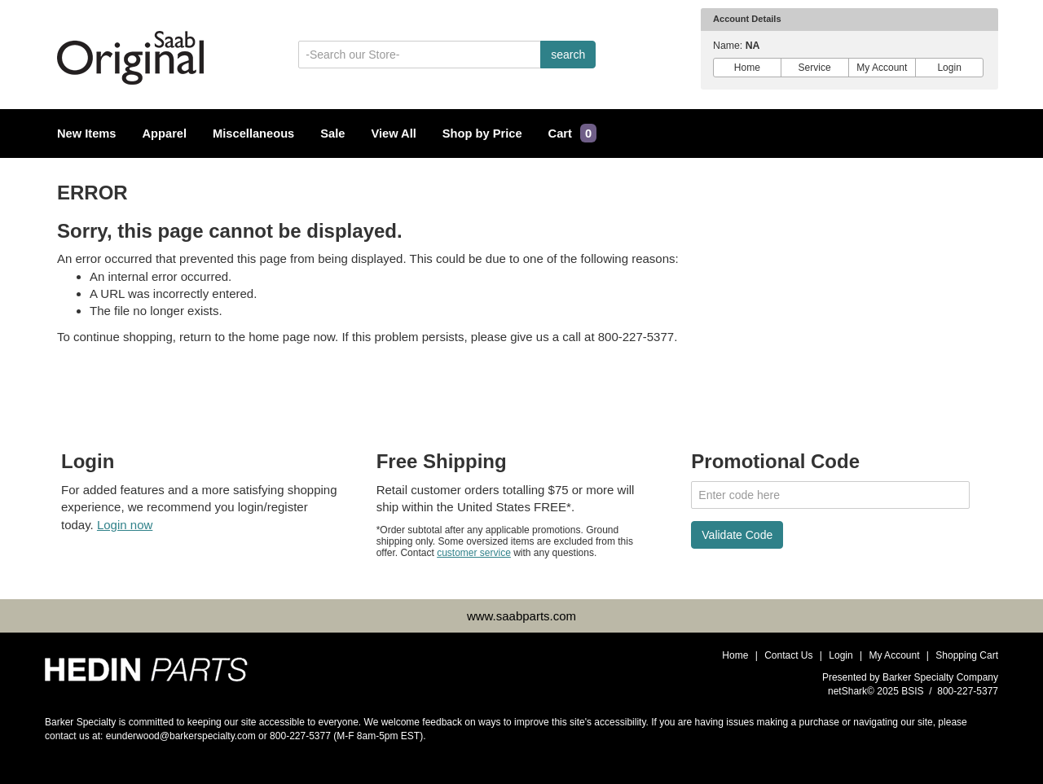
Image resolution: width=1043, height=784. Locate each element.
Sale (332, 133)
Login (949, 67)
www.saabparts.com (521, 616)
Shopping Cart (966, 655)
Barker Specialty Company (940, 677)
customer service (474, 552)
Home (748, 67)
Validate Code (737, 534)
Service (814, 67)
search (568, 54)
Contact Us (788, 655)
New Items (87, 133)
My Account (882, 67)
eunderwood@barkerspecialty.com (181, 736)
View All (393, 133)
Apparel (165, 133)
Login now (124, 525)
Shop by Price (482, 133)
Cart (572, 133)
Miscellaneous (253, 133)
